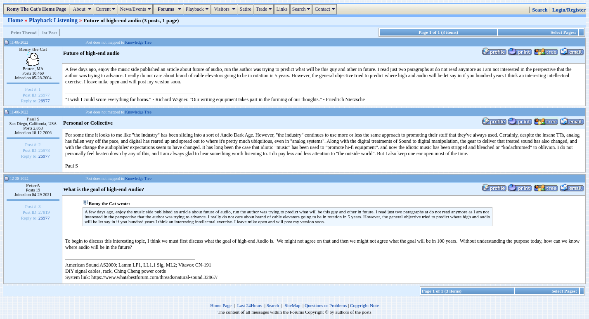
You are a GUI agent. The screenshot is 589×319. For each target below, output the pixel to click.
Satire (245, 9)
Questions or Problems (326, 305)
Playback (198, 9)
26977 (44, 100)
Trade (265, 9)
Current (107, 9)
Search (302, 9)
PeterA (33, 185)
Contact (325, 9)
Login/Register (569, 10)
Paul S (32, 118)
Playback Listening (54, 20)
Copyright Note (364, 305)
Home (16, 20)
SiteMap (292, 305)
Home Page (221, 305)
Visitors (225, 9)
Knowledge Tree (138, 42)
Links (281, 9)
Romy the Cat (33, 49)
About (82, 9)
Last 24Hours (249, 305)
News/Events (136, 9)
